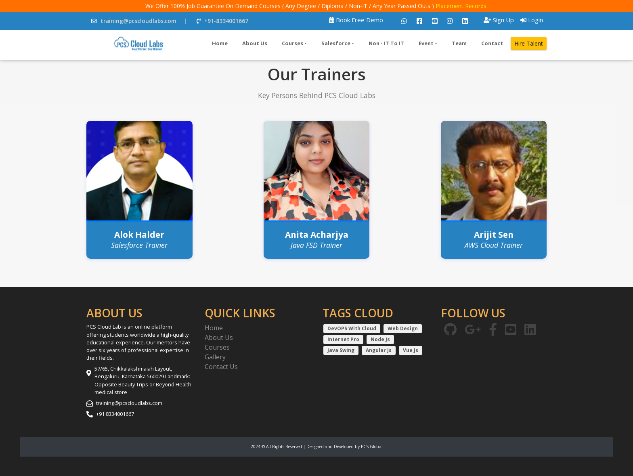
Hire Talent (528, 43)
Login (531, 20)
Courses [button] (292, 43)
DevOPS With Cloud (351, 328)
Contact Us (221, 366)
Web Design (403, 328)
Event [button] (426, 43)
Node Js (380, 339)
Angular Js (379, 350)
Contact (492, 43)
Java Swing (340, 350)
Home (220, 43)
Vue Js (410, 350)
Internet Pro (343, 339)
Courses (217, 347)
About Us (254, 43)
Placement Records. (462, 6)
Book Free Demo (356, 20)
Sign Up (499, 20)
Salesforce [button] (335, 43)
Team (459, 43)
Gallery (215, 356)
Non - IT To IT (386, 43)
